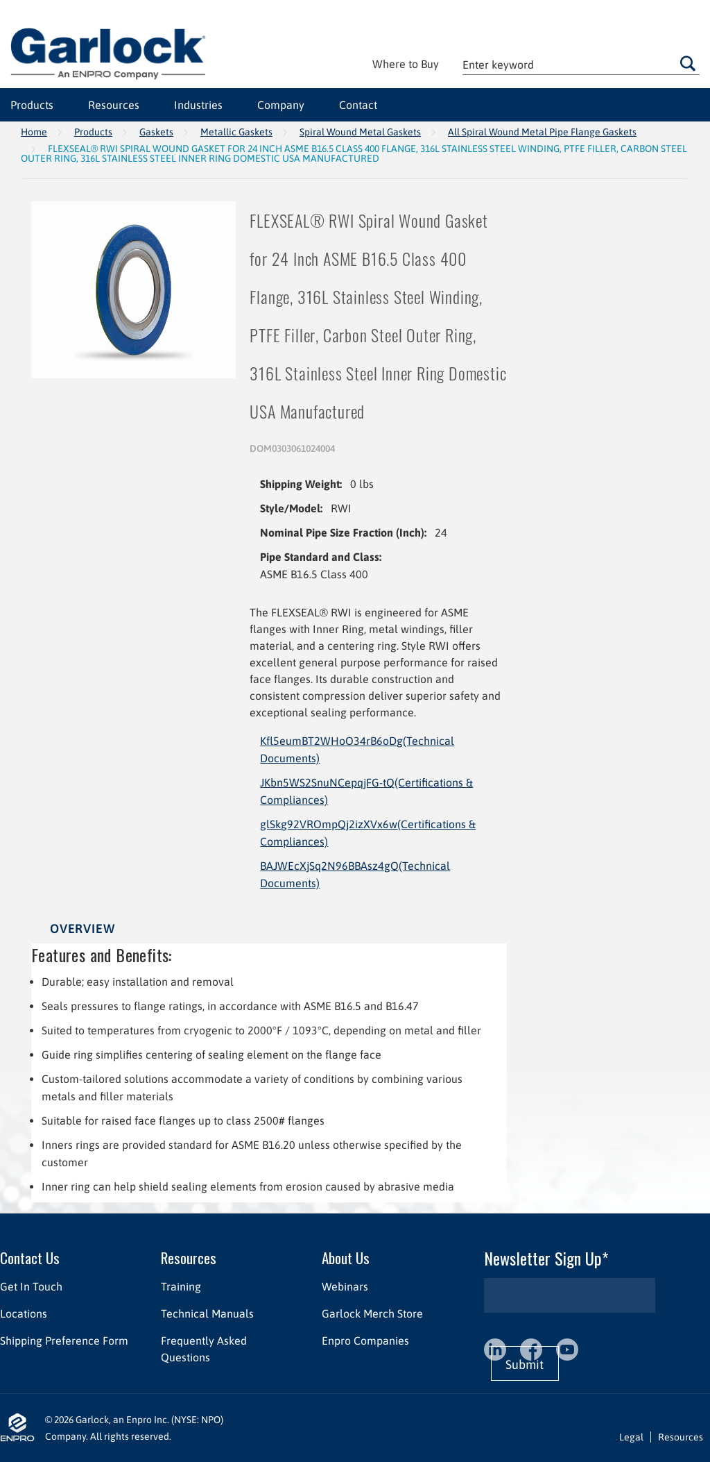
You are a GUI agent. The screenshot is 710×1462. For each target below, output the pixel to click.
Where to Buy (405, 64)
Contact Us (30, 1257)
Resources (188, 1257)
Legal (631, 1437)
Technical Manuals (207, 1313)
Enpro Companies (365, 1340)
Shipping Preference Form (64, 1340)
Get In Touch (31, 1286)
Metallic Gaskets (236, 131)
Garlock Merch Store (372, 1313)
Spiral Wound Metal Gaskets (360, 131)
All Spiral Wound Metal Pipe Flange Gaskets (542, 131)
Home (34, 131)
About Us (346, 1257)
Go (688, 63)
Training (181, 1286)
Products (93, 131)
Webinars (345, 1286)
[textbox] (581, 64)
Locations (23, 1313)
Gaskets (156, 131)
